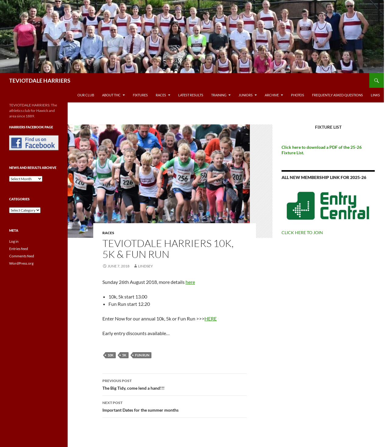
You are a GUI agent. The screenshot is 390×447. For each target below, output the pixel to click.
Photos (297, 95)
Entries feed (18, 248)
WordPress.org (21, 263)
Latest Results (190, 95)
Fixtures (140, 95)
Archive (272, 95)
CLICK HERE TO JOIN (302, 232)
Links (375, 95)
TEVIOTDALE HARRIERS (39, 80)
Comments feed (21, 256)
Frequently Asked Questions (337, 95)
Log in (14, 241)
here (190, 282)
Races (161, 95)
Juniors (246, 95)
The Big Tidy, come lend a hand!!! (174, 384)
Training (218, 95)
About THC (111, 95)
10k (111, 355)
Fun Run (142, 355)
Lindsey (145, 266)
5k (124, 355)
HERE (210, 318)
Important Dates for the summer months (174, 406)
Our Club (85, 95)
